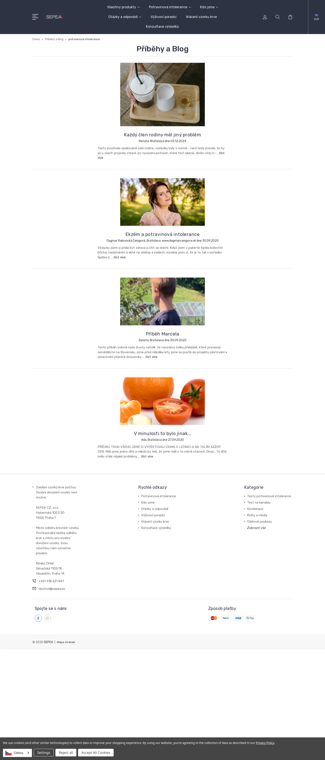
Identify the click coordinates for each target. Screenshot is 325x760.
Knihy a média (257, 515)
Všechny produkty (123, 7)
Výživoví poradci (163, 17)
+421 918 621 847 (51, 581)
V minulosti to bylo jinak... (162, 433)
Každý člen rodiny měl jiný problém (162, 135)
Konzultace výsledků (162, 27)
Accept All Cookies (95, 752)
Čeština (14, 753)
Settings (43, 752)
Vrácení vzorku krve (201, 17)
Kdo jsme (209, 7)
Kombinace (255, 509)
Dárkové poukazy (259, 521)
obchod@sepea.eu (52, 589)
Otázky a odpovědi (124, 17)
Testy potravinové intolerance (269, 496)
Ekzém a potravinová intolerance (162, 234)
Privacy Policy (265, 743)
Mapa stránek (66, 642)
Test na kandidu (258, 502)
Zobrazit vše (256, 528)
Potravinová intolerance (170, 7)
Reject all (66, 752)
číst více (120, 257)
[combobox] (17, 753)
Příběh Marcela (162, 334)
